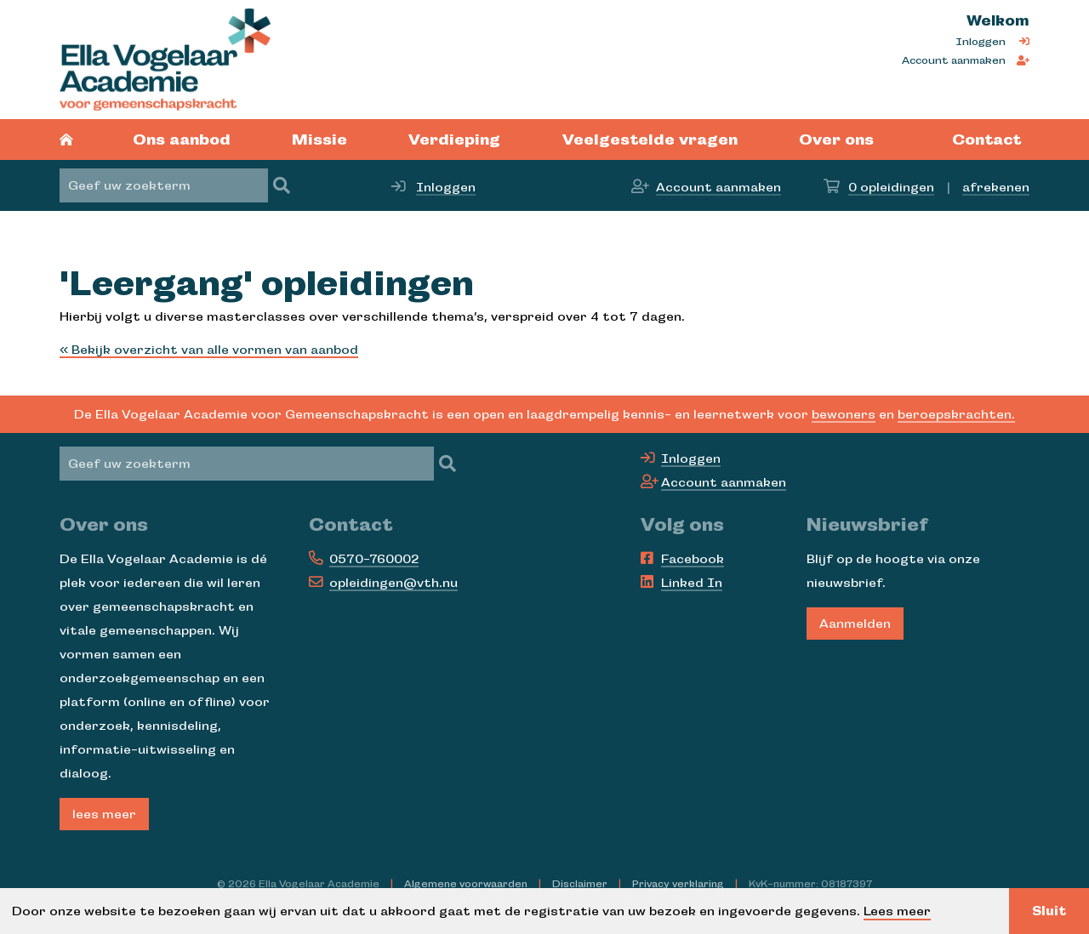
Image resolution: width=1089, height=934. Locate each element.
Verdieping (454, 139)
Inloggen (980, 42)
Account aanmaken (954, 60)
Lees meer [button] (897, 911)
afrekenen (995, 187)
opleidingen (891, 187)
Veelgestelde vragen (650, 139)
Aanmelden (855, 623)
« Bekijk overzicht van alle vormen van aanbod (209, 349)
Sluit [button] (1049, 911)
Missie (319, 139)
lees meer (104, 814)
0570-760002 (374, 559)
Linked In (691, 582)
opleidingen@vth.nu (393, 582)
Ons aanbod (182, 139)
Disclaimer (579, 884)
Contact (986, 139)
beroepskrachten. (956, 414)
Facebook (692, 559)
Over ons (836, 139)
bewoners (843, 414)
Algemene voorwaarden (465, 884)
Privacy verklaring (678, 884)
